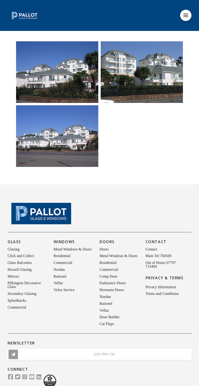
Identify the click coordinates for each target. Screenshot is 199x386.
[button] (185, 15)
